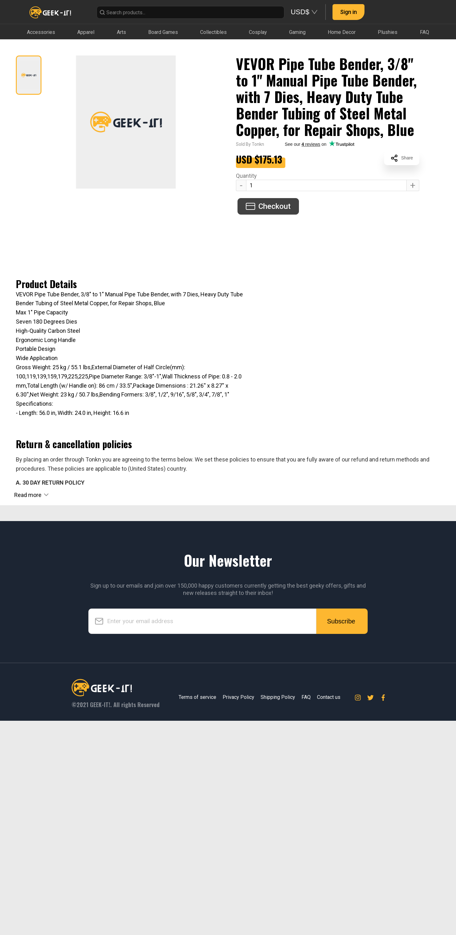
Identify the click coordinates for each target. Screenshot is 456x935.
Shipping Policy (278, 911)
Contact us (328, 911)
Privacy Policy (238, 911)
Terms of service (197, 911)
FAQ (306, 911)
